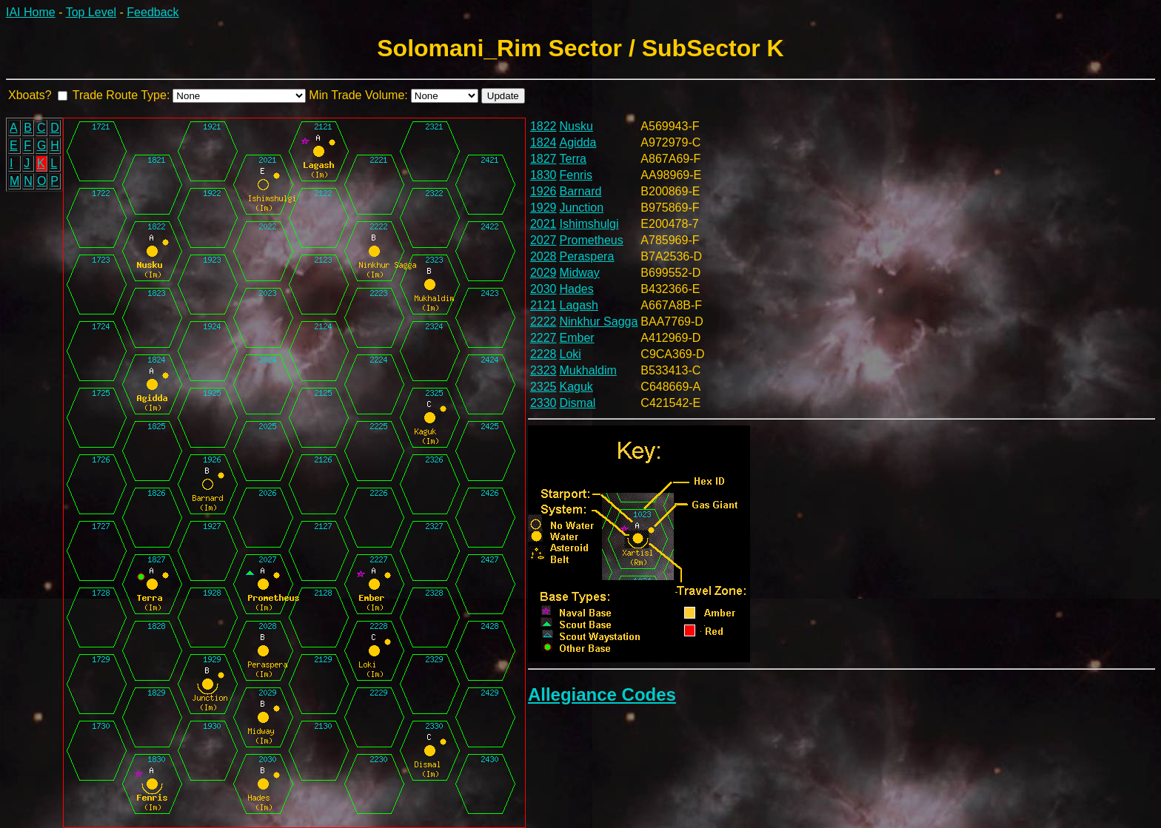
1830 (543, 175)
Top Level (91, 12)
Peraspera (587, 256)
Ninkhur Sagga (599, 321)
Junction (582, 207)
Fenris (576, 175)
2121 (543, 305)
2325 (543, 386)
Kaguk (576, 386)
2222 (543, 321)
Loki (570, 354)
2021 (543, 224)
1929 (543, 207)
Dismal (578, 403)
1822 (543, 126)
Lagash (579, 305)
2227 (543, 337)
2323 (543, 370)
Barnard (581, 191)
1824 (543, 142)
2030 (543, 289)
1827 (543, 158)
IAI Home (31, 12)
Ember (577, 337)
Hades (577, 289)
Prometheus (591, 240)
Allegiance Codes (602, 694)
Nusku (576, 126)
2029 (543, 272)
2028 (543, 256)
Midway (580, 272)
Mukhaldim (588, 370)
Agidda (578, 142)
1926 (543, 191)
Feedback (152, 12)
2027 (543, 240)
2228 (543, 354)
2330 (543, 403)
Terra (573, 158)
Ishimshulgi (589, 224)
